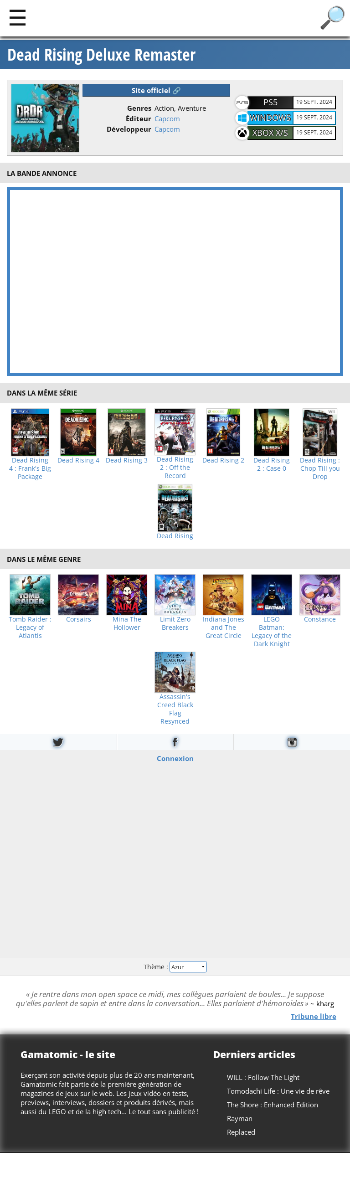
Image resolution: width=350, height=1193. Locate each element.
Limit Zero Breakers (175, 623)
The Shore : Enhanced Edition (272, 1104)
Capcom (167, 118)
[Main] (17, 17)
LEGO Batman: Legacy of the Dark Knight (272, 631)
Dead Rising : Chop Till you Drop (320, 468)
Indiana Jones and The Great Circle (223, 627)
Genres (139, 108)
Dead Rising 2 (223, 460)
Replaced (241, 1131)
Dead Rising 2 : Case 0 (271, 464)
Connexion (175, 757)
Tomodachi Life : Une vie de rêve (278, 1090)
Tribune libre (313, 1015)
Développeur (129, 129)
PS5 (270, 102)
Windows (270, 117)
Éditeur (138, 118)
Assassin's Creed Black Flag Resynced (175, 709)
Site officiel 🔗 (156, 90)
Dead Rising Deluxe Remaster (101, 54)
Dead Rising (175, 536)
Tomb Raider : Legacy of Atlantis (30, 627)
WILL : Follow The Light (263, 1077)
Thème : (175, 966)
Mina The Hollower (127, 623)
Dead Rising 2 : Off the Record (175, 467)
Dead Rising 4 (78, 460)
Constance (320, 619)
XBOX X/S (270, 132)
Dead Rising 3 (127, 460)
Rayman (239, 1118)
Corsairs (78, 619)
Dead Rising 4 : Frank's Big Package (30, 468)
